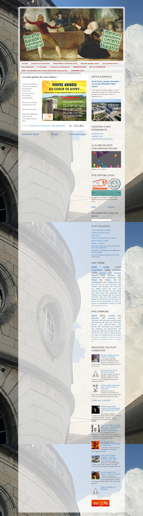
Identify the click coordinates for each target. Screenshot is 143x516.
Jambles (111, 316)
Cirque (117, 301)
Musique (111, 275)
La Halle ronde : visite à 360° (101, 400)
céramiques (113, 293)
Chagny (96, 335)
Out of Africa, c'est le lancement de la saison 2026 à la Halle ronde (110, 443)
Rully (106, 322)
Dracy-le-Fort (112, 329)
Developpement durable (100, 305)
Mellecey (98, 322)
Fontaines (117, 326)
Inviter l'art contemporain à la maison (104, 238)
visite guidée (99, 293)
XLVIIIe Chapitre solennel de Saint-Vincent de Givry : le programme (110, 387)
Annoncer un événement (60, 67)
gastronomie (113, 284)
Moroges (118, 335)
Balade (94, 280)
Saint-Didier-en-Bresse (106, 339)
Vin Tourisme (116, 295)
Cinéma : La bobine (98, 243)
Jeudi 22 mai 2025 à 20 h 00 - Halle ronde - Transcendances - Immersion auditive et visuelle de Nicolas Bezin (111, 427)
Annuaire (111, 207)
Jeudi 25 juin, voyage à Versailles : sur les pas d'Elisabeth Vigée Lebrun (106, 83)
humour (94, 303)
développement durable (106, 303)
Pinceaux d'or (107, 291)
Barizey (112, 333)
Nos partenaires (28, 67)
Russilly (94, 331)
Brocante (95, 284)
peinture (102, 273)
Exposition (97, 270)
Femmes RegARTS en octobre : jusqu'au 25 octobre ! (111, 473)
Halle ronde (100, 267)
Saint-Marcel (104, 337)
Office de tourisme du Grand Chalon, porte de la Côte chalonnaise (106, 247)
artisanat (104, 295)
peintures (95, 291)
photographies (107, 301)
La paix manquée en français (101, 230)
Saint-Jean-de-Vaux (107, 331)
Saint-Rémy (118, 339)
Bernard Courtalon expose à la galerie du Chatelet (110, 356)
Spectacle (105, 286)
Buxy (119, 333)
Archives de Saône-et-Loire (101, 233)
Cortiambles (112, 318)
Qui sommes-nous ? (111, 63)
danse (114, 289)
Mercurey (95, 318)
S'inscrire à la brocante (40, 63)
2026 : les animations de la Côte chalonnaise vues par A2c (45, 70)
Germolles (95, 320)
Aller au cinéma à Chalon (100, 240)
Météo (94, 207)
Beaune (112, 337)
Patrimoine (96, 278)
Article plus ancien (77, 134)
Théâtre (108, 280)
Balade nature (101, 289)
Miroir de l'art (96, 235)
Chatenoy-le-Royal (107, 335)
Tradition (94, 295)
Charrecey (99, 329)
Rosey (105, 333)
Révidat (96, 337)
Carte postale (112, 297)
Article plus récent (30, 134)
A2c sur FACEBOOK (97, 67)
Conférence (112, 282)
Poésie (118, 291)
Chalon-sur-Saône (110, 324)
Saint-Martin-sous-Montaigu (112, 320)
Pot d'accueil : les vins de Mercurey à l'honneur (109, 371)
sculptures (95, 299)
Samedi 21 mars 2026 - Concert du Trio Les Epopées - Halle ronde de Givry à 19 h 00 (110, 409)
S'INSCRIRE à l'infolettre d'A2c (65, 63)
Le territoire (42, 67)
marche (118, 303)
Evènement (111, 278)
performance (115, 299)
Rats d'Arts (99, 297)
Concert (117, 270)
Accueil (25, 63)
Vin (103, 284)
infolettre (94, 286)
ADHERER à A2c (77, 70)
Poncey (94, 326)
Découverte (105, 299)
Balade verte (96, 301)
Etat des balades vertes (90, 63)
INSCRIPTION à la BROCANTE (102, 139)
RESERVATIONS (79, 67)
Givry (94, 315)
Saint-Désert (105, 326)
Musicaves (117, 286)
